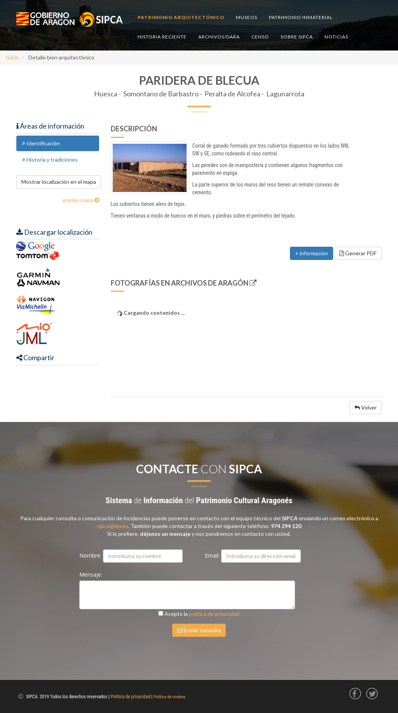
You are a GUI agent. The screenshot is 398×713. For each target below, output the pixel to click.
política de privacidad (214, 613)
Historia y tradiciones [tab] (50, 159)
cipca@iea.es (112, 526)
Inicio (12, 57)
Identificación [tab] (41, 143)
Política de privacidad (130, 696)
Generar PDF (358, 253)
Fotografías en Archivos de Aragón (184, 283)
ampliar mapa (77, 200)
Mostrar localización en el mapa (58, 181)
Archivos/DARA (219, 37)
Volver (365, 407)
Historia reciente (162, 37)
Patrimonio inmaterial (301, 17)
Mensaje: (91, 574)
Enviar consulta (199, 630)
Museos (246, 17)
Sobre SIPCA (297, 37)
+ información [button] (311, 253)
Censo (260, 37)
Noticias (336, 37)
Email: (213, 555)
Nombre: (91, 555)
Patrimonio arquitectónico (181, 17)
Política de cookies (169, 696)
